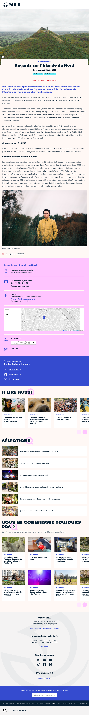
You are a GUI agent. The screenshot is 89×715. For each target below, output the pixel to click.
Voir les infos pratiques (44, 80)
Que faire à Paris (19, 710)
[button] (44, 318)
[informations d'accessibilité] (23, 343)
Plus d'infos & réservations (22, 299)
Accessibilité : (29, 703)
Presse (47, 703)
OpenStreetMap (76, 330)
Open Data (56, 703)
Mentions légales (8, 703)
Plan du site (83, 703)
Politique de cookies (69, 703)
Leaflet (65, 330)
